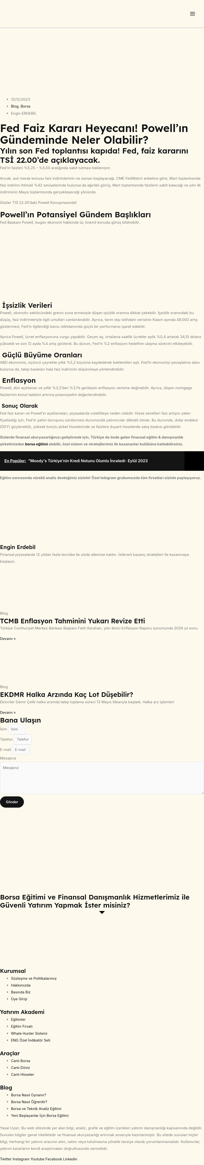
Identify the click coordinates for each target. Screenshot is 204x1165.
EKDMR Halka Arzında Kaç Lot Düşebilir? (70, 696)
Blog (15, 108)
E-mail (6, 752)
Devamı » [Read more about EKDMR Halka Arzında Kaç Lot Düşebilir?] (8, 714)
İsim (4, 731)
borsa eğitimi (36, 446)
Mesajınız (8, 761)
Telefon (7, 742)
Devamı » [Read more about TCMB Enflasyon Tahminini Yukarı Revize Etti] (8, 640)
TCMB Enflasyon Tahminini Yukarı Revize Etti (76, 623)
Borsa (26, 108)
